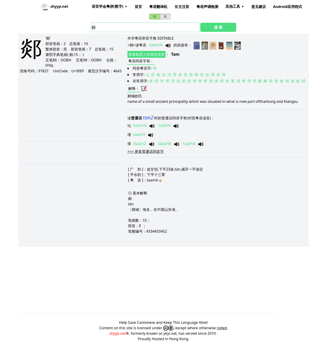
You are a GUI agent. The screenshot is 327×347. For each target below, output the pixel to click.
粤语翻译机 (158, 6)
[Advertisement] (71, 107)
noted (222, 327)
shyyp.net (117, 333)
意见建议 (258, 6)
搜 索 (218, 27)
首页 (138, 6)
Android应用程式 (287, 6)
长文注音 (182, 6)
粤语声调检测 (207, 6)
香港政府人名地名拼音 (146, 54)
